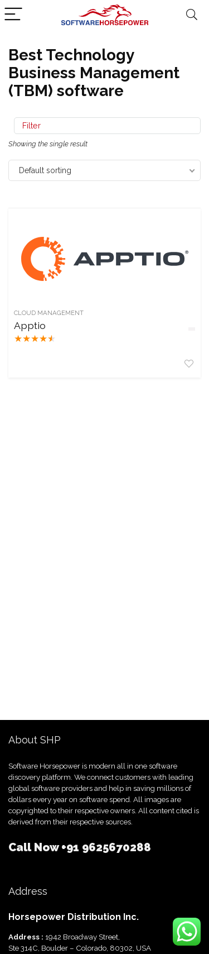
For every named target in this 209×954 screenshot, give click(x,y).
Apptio (30, 325)
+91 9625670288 (106, 847)
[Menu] (13, 15)
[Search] (191, 15)
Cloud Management (49, 313)
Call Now (34, 847)
